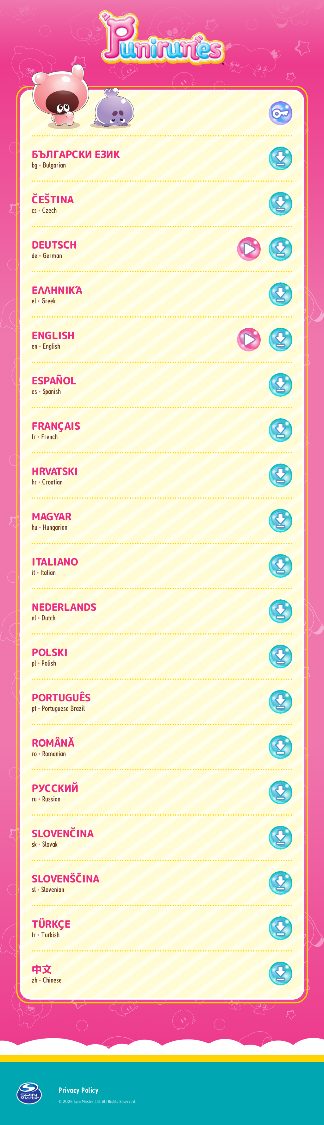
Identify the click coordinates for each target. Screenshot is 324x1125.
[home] (162, 38)
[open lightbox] (249, 249)
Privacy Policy (78, 1090)
